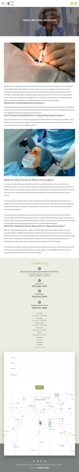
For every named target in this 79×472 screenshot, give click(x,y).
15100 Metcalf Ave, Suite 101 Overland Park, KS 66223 (39, 275)
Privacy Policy (51, 465)
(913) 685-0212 (39, 286)
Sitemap (59, 465)
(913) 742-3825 (39, 307)
